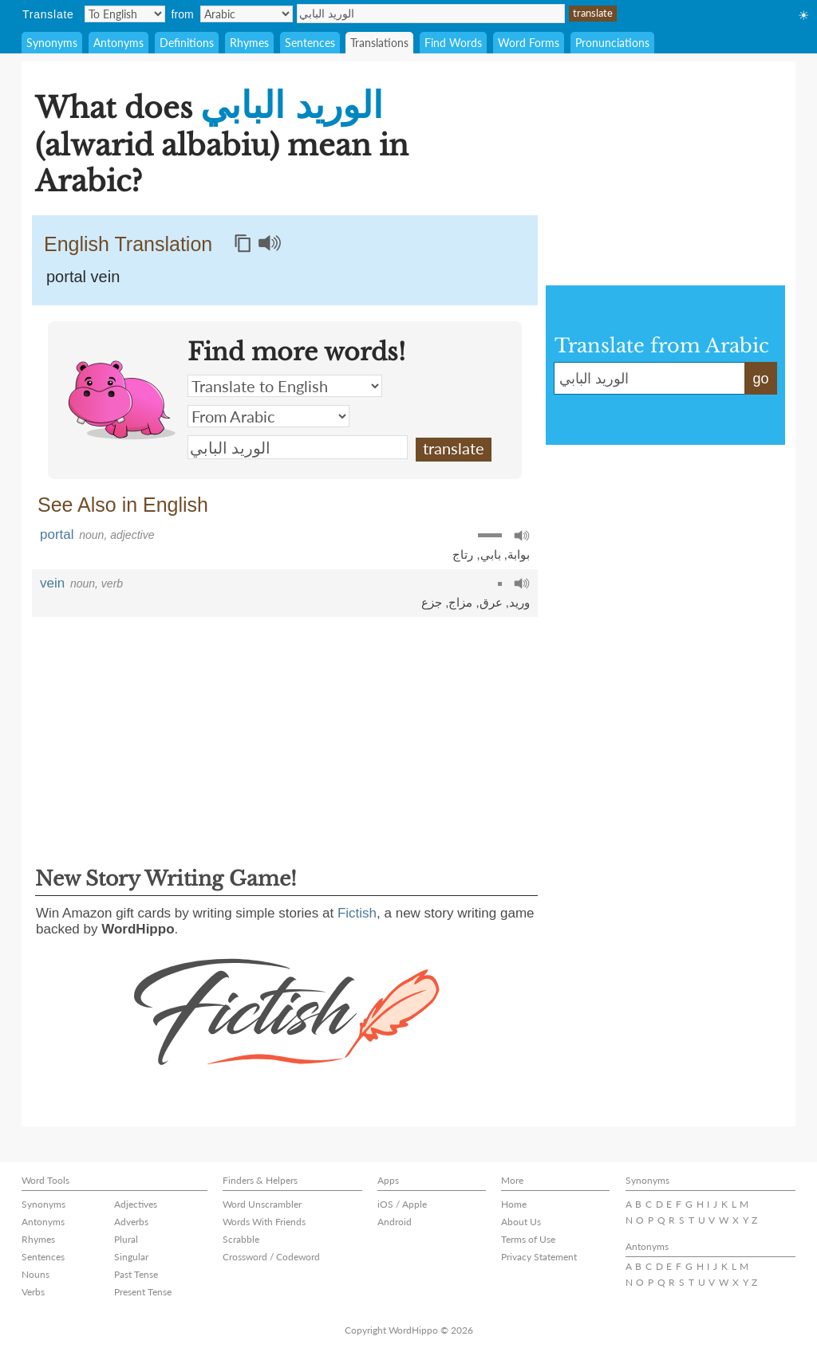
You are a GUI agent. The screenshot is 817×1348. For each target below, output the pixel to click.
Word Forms (528, 42)
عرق (491, 602)
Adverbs (131, 1222)
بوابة (518, 554)
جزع (431, 602)
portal (57, 534)
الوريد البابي (431, 13)
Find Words (453, 42)
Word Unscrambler (262, 1204)
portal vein (83, 276)
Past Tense (136, 1274)
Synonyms (51, 42)
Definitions (187, 42)
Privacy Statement (539, 1257)
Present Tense (143, 1292)
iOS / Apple (402, 1204)
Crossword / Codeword (271, 1257)
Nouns (35, 1274)
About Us (521, 1222)
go (760, 379)
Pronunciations (612, 42)
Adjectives (135, 1204)
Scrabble (241, 1239)
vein (52, 583)
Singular (131, 1257)
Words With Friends (264, 1222)
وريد (519, 602)
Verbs (33, 1292)
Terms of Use (528, 1239)
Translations (379, 42)
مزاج (460, 602)
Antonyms (118, 42)
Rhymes (249, 42)
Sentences (310, 42)
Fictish (357, 913)
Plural (126, 1239)
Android (394, 1222)
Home (514, 1204)
